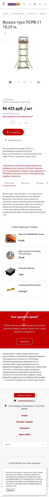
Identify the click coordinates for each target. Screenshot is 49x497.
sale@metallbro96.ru (26, 401)
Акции (24, 415)
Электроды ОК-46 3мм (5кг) (30, 285)
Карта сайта (24, 434)
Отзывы (40, 183)
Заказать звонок (24, 395)
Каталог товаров (24, 422)
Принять (10, 490)
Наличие (25, 183)
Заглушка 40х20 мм (26, 268)
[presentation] (47, 183)
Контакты (24, 428)
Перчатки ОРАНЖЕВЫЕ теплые (31, 234)
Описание (9, 183)
